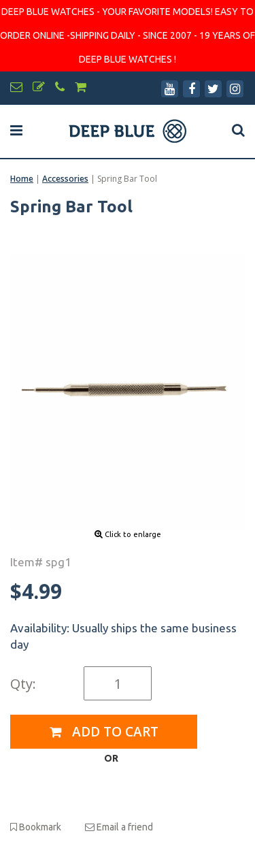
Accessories (65, 178)
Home (21, 178)
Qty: (23, 684)
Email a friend (119, 827)
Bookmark (35, 827)
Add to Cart (104, 732)
